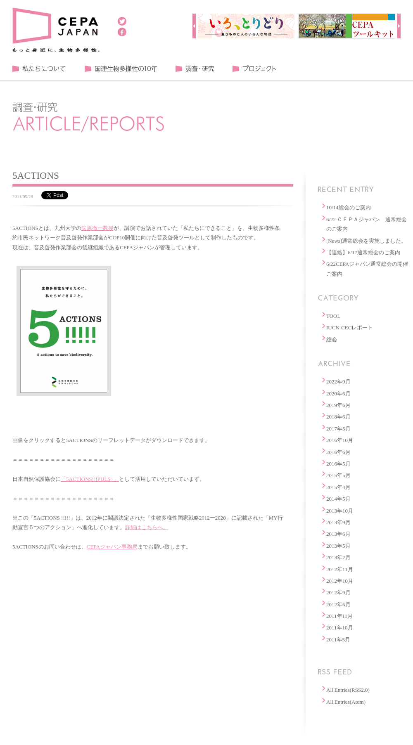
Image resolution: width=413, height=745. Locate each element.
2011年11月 (339, 616)
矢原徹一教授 (97, 228)
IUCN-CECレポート (349, 327)
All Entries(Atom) (346, 702)
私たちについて (39, 68)
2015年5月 (338, 475)
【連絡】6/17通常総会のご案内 (363, 252)
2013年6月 (338, 534)
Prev (194, 26)
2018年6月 (338, 417)
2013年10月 (339, 511)
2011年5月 (338, 639)
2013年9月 (338, 522)
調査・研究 (194, 68)
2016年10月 (339, 440)
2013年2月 (338, 557)
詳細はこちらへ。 (146, 527)
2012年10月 (339, 581)
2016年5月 (338, 464)
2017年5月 (338, 429)
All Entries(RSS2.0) (348, 690)
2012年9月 (338, 592)
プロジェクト (254, 68)
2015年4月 (338, 487)
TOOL (333, 316)
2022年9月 (338, 381)
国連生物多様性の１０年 (121, 68)
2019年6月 (338, 405)
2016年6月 (338, 452)
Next (399, 26)
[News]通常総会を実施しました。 (366, 241)
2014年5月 (338, 499)
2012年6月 (338, 604)
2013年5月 (338, 546)
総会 (331, 339)
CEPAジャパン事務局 (112, 547)
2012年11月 (339, 569)
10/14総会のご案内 (348, 207)
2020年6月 (338, 393)
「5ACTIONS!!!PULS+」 (90, 479)
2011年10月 (339, 627)
